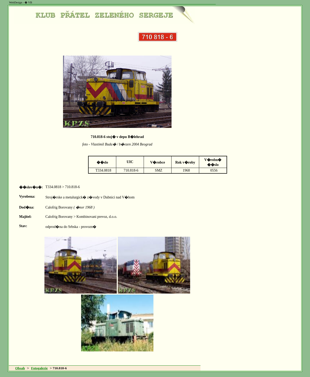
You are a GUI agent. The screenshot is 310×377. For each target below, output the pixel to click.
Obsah (20, 368)
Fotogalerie (39, 368)
